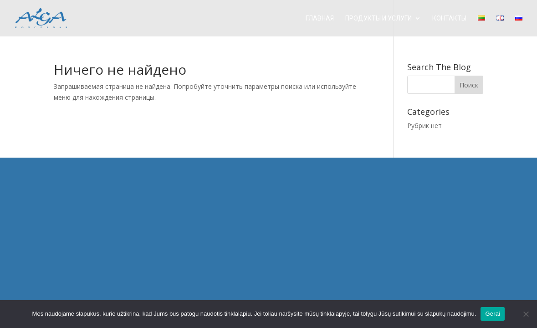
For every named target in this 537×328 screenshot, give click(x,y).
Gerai (492, 313)
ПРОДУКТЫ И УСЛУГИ (378, 18)
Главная (320, 18)
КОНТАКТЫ (449, 18)
